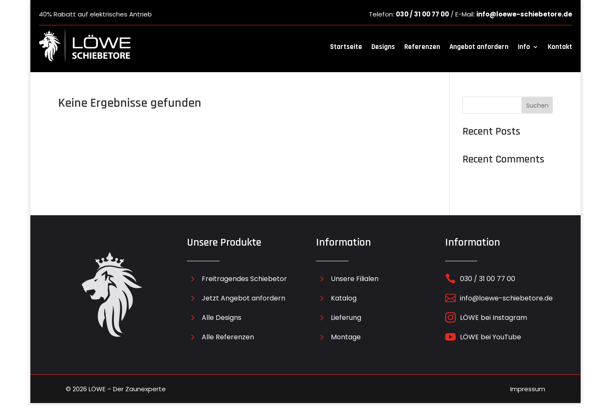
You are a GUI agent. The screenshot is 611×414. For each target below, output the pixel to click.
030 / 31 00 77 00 (422, 14)
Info (524, 46)
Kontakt (560, 46)
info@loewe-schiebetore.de (524, 14)
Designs (383, 46)
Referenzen (422, 46)
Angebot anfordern (478, 46)
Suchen (537, 105)
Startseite (346, 46)
